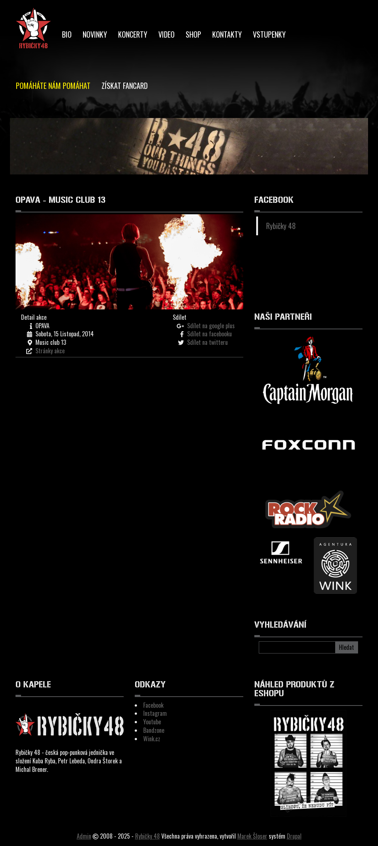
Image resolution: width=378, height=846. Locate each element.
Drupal (294, 836)
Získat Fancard (125, 85)
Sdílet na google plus (211, 325)
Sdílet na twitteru (207, 342)
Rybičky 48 (281, 225)
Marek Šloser (252, 836)
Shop (193, 34)
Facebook (153, 705)
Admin (84, 836)
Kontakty (227, 34)
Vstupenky (269, 34)
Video (166, 34)
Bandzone (153, 730)
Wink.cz (151, 738)
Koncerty (132, 34)
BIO (67, 34)
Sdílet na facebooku (209, 333)
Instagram (155, 713)
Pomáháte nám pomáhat (53, 85)
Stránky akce (50, 350)
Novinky (95, 34)
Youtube (152, 721)
